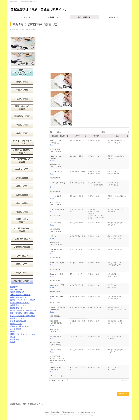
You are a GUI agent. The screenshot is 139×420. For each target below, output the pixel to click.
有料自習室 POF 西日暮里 (20, 295)
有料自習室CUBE (17, 292)
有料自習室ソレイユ (18, 305)
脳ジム (12, 332)
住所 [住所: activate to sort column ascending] (117, 136)
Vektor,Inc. (81, 415)
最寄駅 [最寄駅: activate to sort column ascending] (77, 136)
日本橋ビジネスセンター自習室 (22, 300)
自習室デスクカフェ (18, 318)
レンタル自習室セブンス (19, 303)
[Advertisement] (89, 52)
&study (13, 342)
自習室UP (14, 287)
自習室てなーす (16, 308)
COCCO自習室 (16, 289)
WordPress (58, 415)
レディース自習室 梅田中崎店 (22, 316)
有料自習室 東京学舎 (18, 297)
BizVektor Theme (69, 415)
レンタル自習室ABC (18, 321)
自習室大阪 (14, 339)
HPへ (52, 145)
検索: (115, 132)
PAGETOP (123, 394)
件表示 (55, 132)
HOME (12, 29)
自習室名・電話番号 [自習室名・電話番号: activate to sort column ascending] (59, 136)
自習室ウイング (16, 324)
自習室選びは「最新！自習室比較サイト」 (39, 9)
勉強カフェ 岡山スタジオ (20, 326)
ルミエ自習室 (15, 329)
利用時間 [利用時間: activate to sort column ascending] (96, 136)
